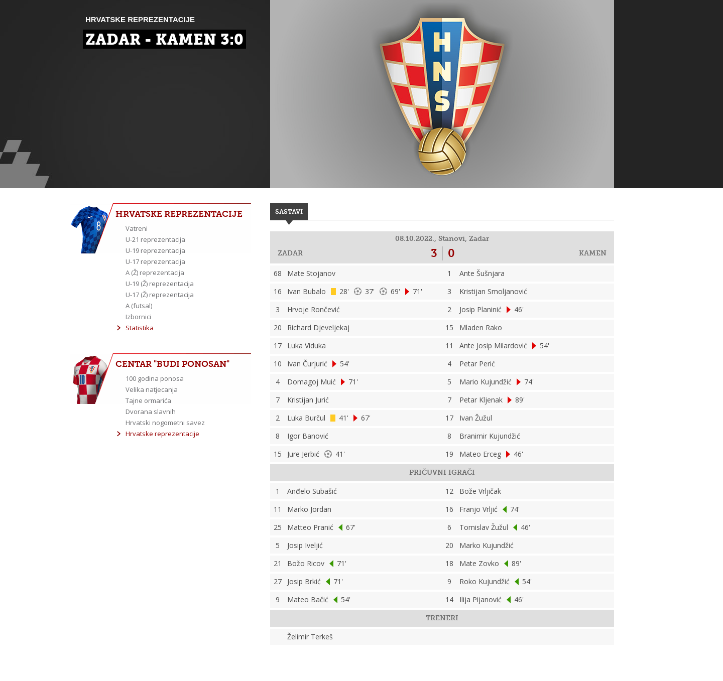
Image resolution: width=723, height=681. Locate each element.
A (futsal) (139, 305)
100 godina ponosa (155, 378)
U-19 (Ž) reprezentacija (160, 283)
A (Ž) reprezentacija (155, 272)
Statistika (140, 327)
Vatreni (137, 228)
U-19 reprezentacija (155, 250)
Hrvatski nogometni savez (165, 422)
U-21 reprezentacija (155, 239)
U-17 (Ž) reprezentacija (160, 294)
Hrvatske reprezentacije (162, 433)
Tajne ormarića (148, 400)
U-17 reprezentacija (155, 261)
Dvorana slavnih (151, 411)
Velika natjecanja (152, 389)
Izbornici (138, 316)
